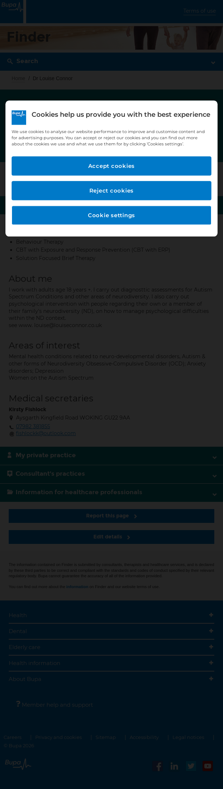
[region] (111, 168)
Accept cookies (111, 165)
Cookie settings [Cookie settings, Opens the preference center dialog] (111, 215)
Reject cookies (111, 190)
